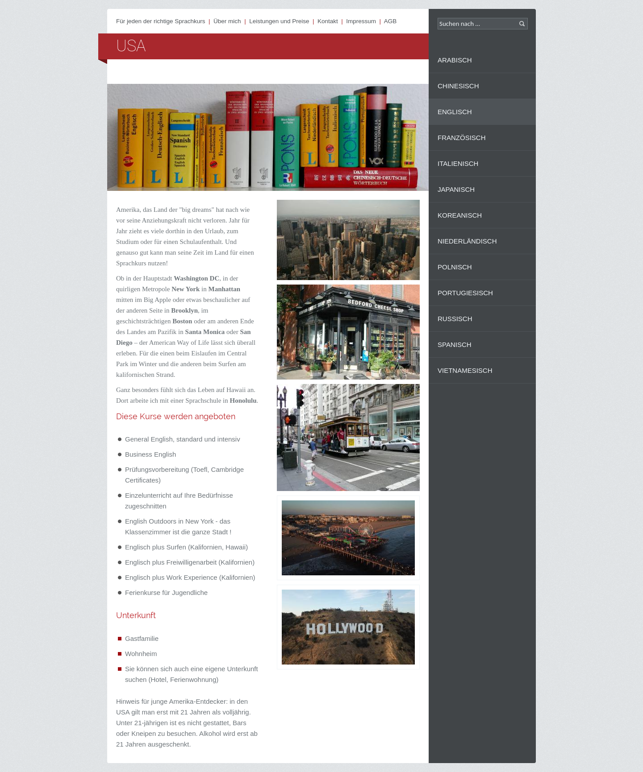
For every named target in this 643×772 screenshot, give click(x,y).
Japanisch (456, 189)
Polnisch (455, 267)
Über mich (227, 21)
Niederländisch (467, 241)
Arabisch (455, 60)
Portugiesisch (465, 293)
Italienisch (458, 163)
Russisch (455, 318)
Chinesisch (458, 86)
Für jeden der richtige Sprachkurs (160, 21)
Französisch (462, 137)
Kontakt (327, 21)
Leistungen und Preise (279, 21)
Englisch (455, 112)
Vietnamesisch (465, 370)
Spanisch (455, 344)
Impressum (361, 21)
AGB (390, 21)
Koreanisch (460, 215)
